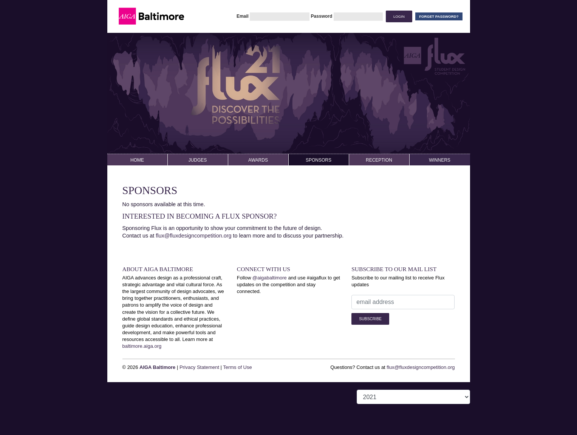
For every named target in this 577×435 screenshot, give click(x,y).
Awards (258, 160)
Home (137, 160)
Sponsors (318, 160)
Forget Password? (438, 16)
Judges (198, 160)
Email (243, 16)
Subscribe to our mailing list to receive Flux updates (397, 281)
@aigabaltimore (269, 278)
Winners (439, 160)
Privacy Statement (199, 367)
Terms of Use (237, 367)
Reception (379, 160)
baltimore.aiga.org (142, 346)
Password (322, 16)
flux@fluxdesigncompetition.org (193, 236)
